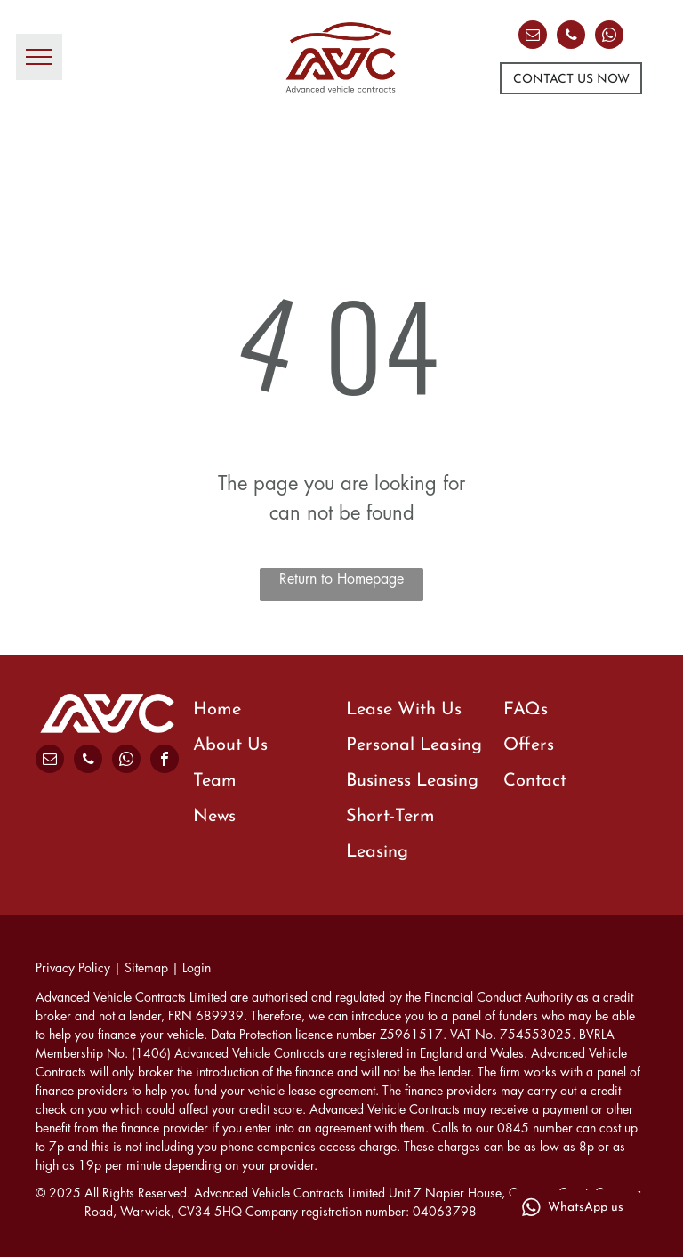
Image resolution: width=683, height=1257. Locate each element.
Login (196, 968)
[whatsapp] (609, 36)
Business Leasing (412, 781)
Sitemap (146, 968)
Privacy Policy (73, 968)
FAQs (525, 710)
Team (215, 781)
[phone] (571, 36)
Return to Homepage (341, 579)
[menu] (39, 57)
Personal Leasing (414, 745)
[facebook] (164, 761)
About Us (230, 745)
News (214, 817)
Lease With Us (404, 710)
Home (217, 710)
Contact (534, 781)
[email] (532, 36)
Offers (528, 745)
